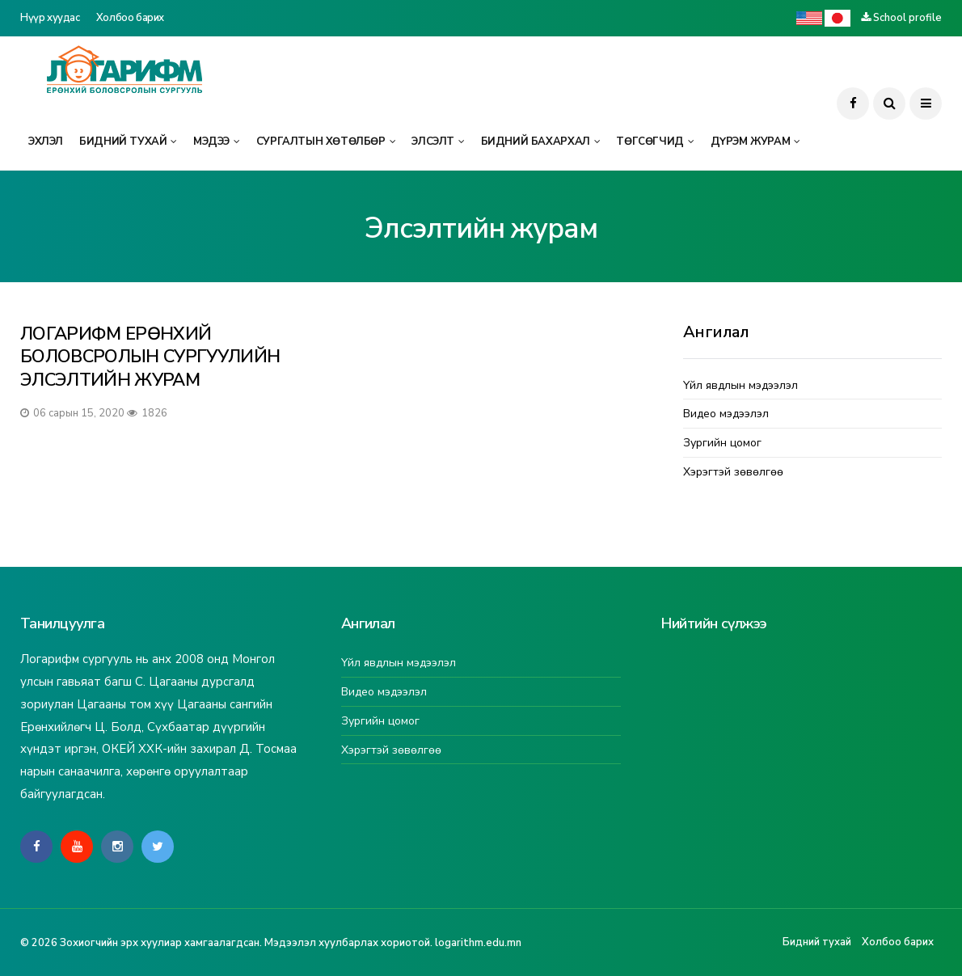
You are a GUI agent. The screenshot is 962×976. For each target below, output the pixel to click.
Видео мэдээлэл (726, 414)
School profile (907, 18)
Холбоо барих (130, 18)
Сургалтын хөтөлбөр (321, 141)
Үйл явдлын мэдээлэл (740, 386)
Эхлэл (45, 141)
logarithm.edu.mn (478, 943)
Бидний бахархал (535, 141)
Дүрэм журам (751, 141)
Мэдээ (211, 141)
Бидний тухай (123, 141)
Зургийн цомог (722, 443)
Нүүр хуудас (50, 18)
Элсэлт (432, 141)
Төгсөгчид (650, 141)
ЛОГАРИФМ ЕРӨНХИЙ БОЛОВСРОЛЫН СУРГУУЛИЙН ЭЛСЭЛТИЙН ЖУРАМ (150, 357)
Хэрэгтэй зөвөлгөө (733, 473)
